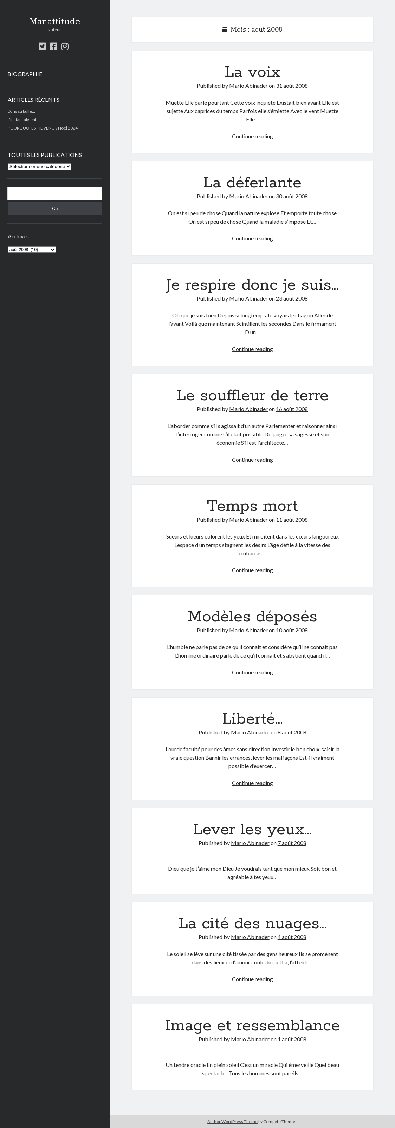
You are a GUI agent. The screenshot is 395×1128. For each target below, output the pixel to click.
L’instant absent (22, 119)
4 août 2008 (292, 937)
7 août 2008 (292, 842)
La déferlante (252, 183)
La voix (252, 72)
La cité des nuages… (252, 923)
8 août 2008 (292, 732)
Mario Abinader (248, 85)
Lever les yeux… (252, 829)
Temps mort (252, 506)
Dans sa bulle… (21, 111)
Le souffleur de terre (252, 395)
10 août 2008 (292, 630)
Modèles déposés (252, 617)
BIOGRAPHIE (24, 74)
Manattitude (55, 21)
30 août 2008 (292, 196)
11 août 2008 (292, 519)
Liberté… (252, 719)
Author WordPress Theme (232, 1121)
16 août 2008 (292, 408)
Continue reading (252, 136)
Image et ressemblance (252, 1026)
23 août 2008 (292, 298)
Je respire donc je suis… (252, 285)
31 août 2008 (292, 85)
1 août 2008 (292, 1039)
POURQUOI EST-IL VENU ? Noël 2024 (43, 128)
